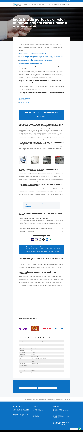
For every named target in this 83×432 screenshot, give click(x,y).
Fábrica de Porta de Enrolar (30, 399)
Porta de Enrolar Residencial (65, 4)
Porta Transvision (27, 4)
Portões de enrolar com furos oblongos (26, 101)
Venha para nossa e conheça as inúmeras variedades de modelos (39, 57)
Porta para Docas (45, 4)
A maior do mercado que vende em (35, 60)
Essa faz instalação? (30, 63)
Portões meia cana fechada (24, 96)
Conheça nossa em (33, 53)
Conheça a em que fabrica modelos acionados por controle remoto (41, 56)
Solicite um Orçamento (41, 116)
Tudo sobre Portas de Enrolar (61, 399)
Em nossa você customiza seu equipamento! (35, 55)
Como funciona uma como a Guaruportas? (34, 59)
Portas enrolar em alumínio (24, 102)
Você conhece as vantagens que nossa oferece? (35, 61)
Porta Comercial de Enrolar (36, 4)
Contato (68, 399)
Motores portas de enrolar (24, 103)
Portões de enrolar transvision (24, 98)
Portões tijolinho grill (23, 99)
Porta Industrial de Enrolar (54, 4)
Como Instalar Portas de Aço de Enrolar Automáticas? (45, 399)
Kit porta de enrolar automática (25, 105)
